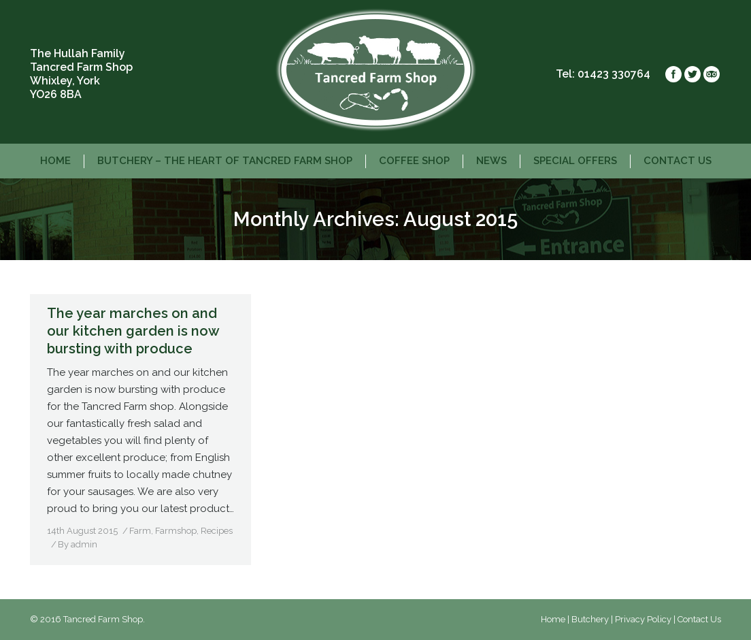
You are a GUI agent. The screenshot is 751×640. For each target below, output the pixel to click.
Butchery (590, 619)
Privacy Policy (643, 619)
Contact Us (699, 619)
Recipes (217, 531)
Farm (140, 531)
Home (553, 619)
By (77, 544)
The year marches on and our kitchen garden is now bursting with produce (133, 331)
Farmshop (176, 531)
